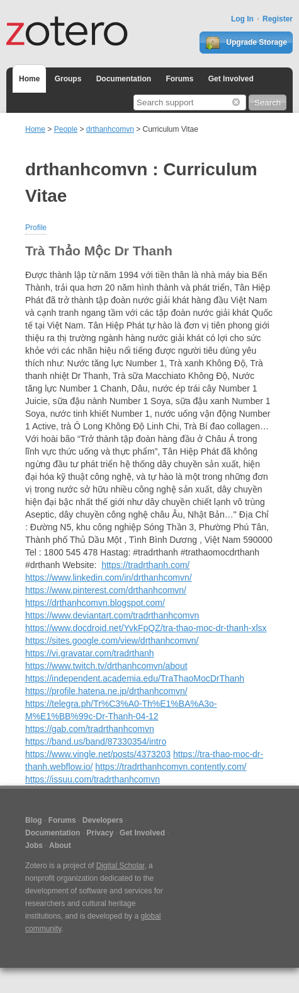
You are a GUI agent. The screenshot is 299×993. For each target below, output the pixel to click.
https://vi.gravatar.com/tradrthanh (89, 653)
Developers (102, 820)
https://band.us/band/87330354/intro (95, 741)
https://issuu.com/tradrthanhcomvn (92, 779)
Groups (68, 78)
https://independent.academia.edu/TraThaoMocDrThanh (134, 678)
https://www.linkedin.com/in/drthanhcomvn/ (108, 577)
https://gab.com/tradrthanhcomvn (89, 729)
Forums (179, 78)
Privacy (99, 832)
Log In (242, 19)
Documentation (123, 78)
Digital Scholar (120, 865)
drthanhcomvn (110, 129)
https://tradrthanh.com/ (145, 565)
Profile (36, 227)
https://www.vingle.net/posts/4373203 (98, 754)
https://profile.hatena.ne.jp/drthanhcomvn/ (106, 691)
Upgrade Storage (246, 42)
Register (277, 19)
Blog (33, 820)
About (60, 845)
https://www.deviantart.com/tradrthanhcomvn (112, 615)
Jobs (34, 845)
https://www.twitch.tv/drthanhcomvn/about (106, 666)
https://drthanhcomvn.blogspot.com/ (95, 603)
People (65, 129)
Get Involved (231, 78)
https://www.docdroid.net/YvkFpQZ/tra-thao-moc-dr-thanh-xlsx (146, 628)
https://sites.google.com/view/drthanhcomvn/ (111, 641)
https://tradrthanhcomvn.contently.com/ (170, 767)
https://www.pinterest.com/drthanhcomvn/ (105, 590)
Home (29, 78)
